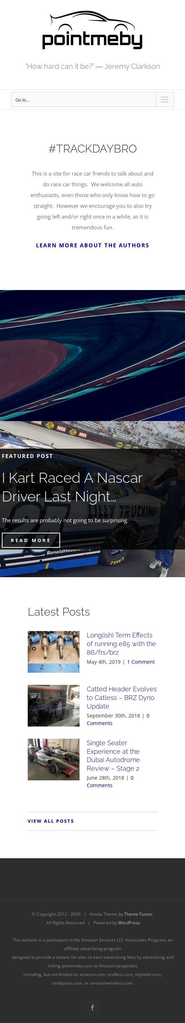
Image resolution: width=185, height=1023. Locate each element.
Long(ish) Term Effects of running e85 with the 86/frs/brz (121, 643)
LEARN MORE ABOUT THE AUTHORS (92, 245)
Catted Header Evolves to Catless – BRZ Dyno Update (122, 697)
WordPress (129, 923)
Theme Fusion (138, 914)
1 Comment (141, 661)
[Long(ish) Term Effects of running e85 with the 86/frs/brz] (54, 652)
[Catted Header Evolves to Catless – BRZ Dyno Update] (54, 706)
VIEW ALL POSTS (51, 821)
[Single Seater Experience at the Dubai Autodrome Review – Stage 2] (54, 759)
